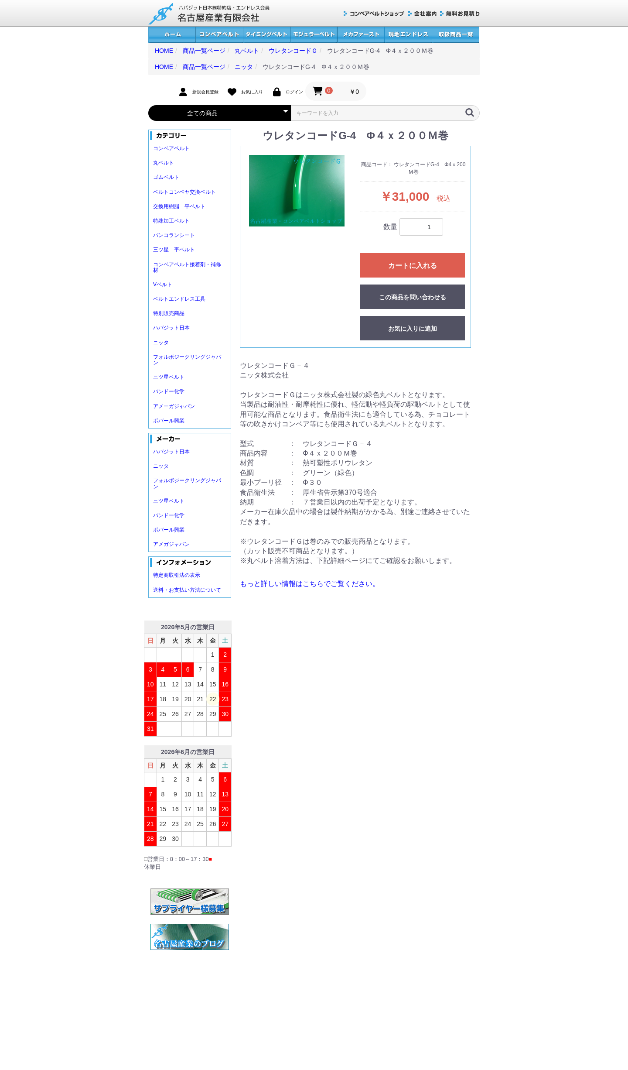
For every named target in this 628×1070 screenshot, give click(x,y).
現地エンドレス (408, 35)
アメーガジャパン (174, 406)
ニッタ (161, 343)
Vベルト (162, 284)
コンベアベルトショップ (374, 14)
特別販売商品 (168, 313)
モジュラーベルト (313, 35)
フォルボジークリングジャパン (187, 360)
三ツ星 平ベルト (174, 250)
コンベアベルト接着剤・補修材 (187, 267)
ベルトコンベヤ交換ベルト (184, 192)
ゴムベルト (166, 177)
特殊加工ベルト (171, 221)
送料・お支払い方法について (187, 590)
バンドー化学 (168, 391)
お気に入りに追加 (412, 328)
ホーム (171, 35)
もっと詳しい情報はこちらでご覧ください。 (309, 583)
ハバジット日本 (171, 328)
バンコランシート (174, 235)
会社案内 (422, 14)
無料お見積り (460, 14)
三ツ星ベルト (168, 377)
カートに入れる (412, 265)
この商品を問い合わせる (412, 297)
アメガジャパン (171, 544)
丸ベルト (163, 163)
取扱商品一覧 (455, 35)
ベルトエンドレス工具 (179, 299)
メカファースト (361, 35)
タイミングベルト (266, 35)
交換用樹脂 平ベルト (179, 206)
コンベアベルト (219, 35)
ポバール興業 (168, 421)
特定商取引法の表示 (176, 575)
